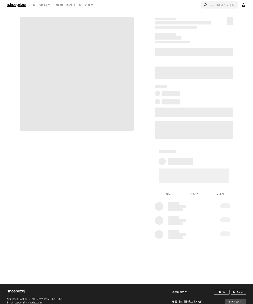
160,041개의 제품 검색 (221, 5)
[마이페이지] (243, 5)
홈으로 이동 (16, 5)
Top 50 (58, 5)
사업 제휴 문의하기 (235, 301)
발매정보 (45, 5)
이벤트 (89, 5)
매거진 (70, 5)
